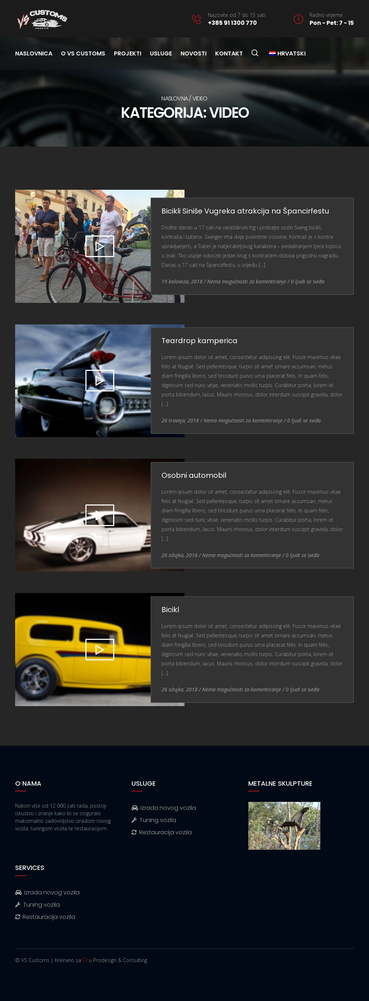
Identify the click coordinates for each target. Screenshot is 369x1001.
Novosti (193, 53)
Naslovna (174, 98)
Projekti (127, 53)
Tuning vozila (154, 820)
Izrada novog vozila (164, 808)
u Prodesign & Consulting (118, 960)
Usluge (161, 53)
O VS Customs (83, 53)
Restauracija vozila (162, 832)
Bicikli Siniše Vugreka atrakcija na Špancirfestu (245, 211)
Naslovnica (33, 53)
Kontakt (229, 53)
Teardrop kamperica (199, 341)
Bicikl (170, 610)
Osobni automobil (193, 475)
